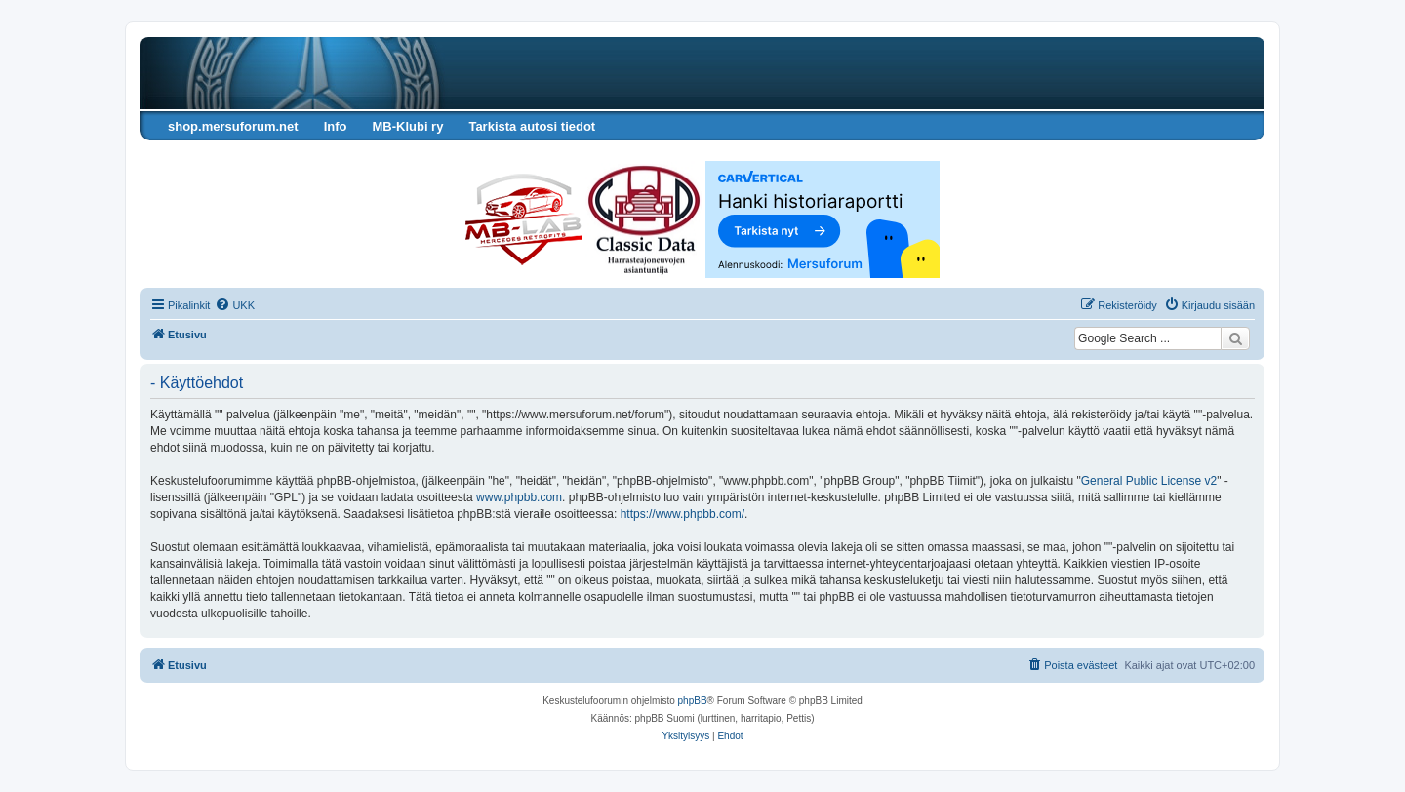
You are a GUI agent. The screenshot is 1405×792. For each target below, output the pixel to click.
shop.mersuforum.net (233, 126)
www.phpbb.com (519, 497)
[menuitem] (235, 305)
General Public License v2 (1149, 481)
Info (335, 126)
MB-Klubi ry (407, 126)
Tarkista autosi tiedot (531, 126)
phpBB (692, 700)
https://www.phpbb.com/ (682, 514)
